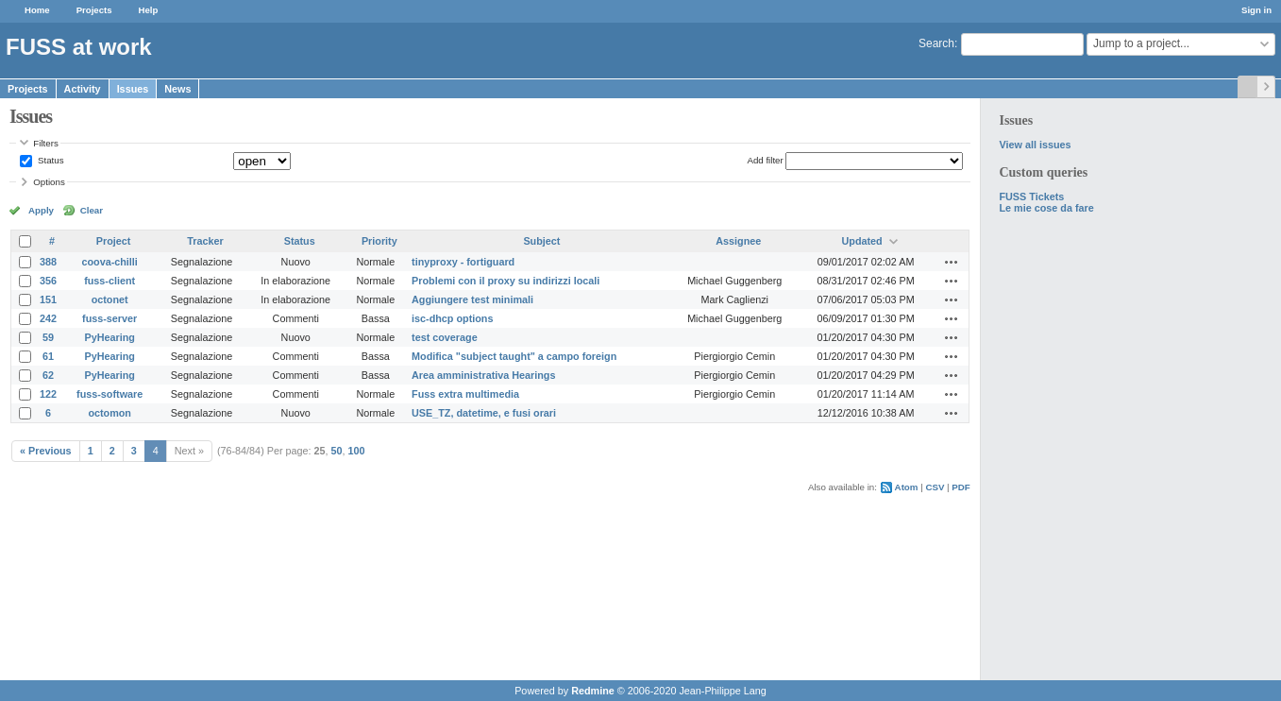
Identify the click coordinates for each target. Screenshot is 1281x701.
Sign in (1256, 10)
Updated (861, 241)
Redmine (593, 690)
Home (37, 10)
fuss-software (109, 394)
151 (48, 299)
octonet (110, 299)
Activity (82, 88)
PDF (960, 487)
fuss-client (109, 280)
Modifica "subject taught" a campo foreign (514, 356)
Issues (133, 88)
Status (49, 160)
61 (48, 356)
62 (48, 375)
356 (48, 280)
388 (48, 261)
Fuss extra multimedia (465, 394)
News (177, 88)
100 (356, 450)
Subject (541, 241)
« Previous (46, 450)
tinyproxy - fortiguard (463, 261)
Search (936, 43)
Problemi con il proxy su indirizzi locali (505, 280)
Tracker (205, 241)
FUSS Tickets (1031, 196)
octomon (109, 413)
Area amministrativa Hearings (483, 375)
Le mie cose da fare (1046, 208)
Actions (951, 261)
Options (49, 182)
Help (149, 10)
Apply (41, 210)
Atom (907, 487)
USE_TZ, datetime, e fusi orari (484, 413)
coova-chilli (109, 261)
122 (48, 394)
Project (113, 241)
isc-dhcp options (452, 318)
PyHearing (109, 337)
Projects (94, 10)
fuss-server (109, 318)
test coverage (445, 337)
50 (337, 450)
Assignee (738, 241)
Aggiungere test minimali (472, 299)
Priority (379, 241)
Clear (91, 210)
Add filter (765, 160)
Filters (45, 143)
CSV (934, 487)
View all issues (1034, 144)
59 (48, 337)
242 (48, 318)
